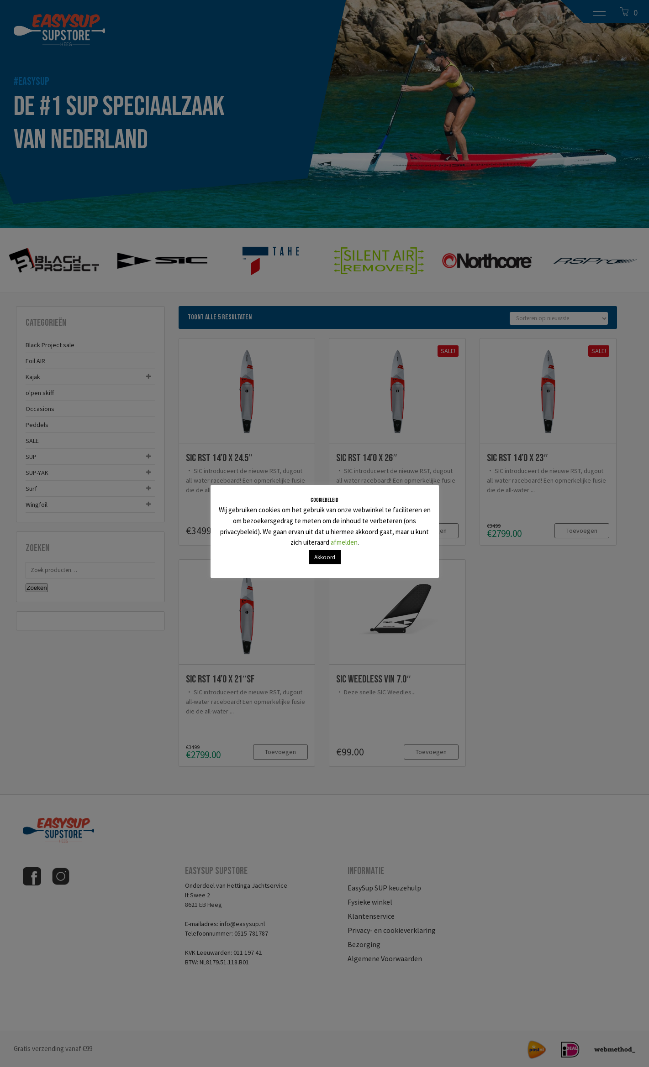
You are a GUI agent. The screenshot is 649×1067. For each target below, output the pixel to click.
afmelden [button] (344, 542)
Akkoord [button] (324, 557)
